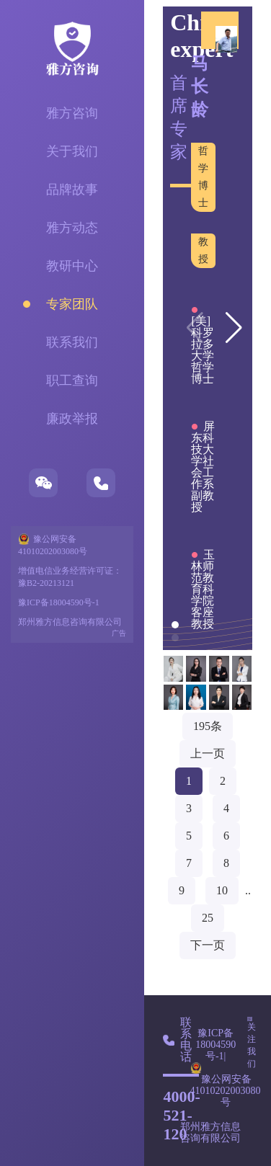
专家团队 (72, 304)
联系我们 (72, 342)
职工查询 (72, 380)
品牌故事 (72, 189)
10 (222, 890)
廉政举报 (72, 418)
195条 (207, 726)
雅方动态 (72, 227)
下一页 (207, 945)
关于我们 (72, 151)
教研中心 (72, 265)
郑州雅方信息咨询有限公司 (70, 622)
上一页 (207, 753)
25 (207, 918)
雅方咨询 (72, 113)
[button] (234, 328)
